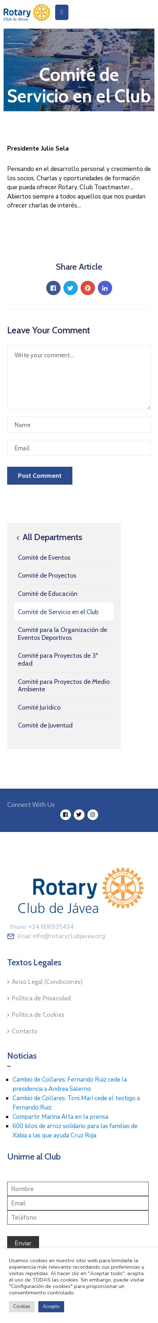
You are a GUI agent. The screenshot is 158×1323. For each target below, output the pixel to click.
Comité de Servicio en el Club (58, 612)
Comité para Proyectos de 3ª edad (58, 659)
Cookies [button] (21, 1306)
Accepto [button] (51, 1306)
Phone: (42, 927)
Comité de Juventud (45, 725)
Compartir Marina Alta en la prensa (60, 1117)
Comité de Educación (47, 594)
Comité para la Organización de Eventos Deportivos (62, 634)
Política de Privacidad (41, 998)
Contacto (25, 1031)
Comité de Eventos (44, 558)
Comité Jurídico (39, 707)
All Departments (48, 537)
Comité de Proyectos (47, 575)
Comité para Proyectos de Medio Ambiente (64, 686)
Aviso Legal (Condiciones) (47, 981)
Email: (61, 936)
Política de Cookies (38, 1014)
